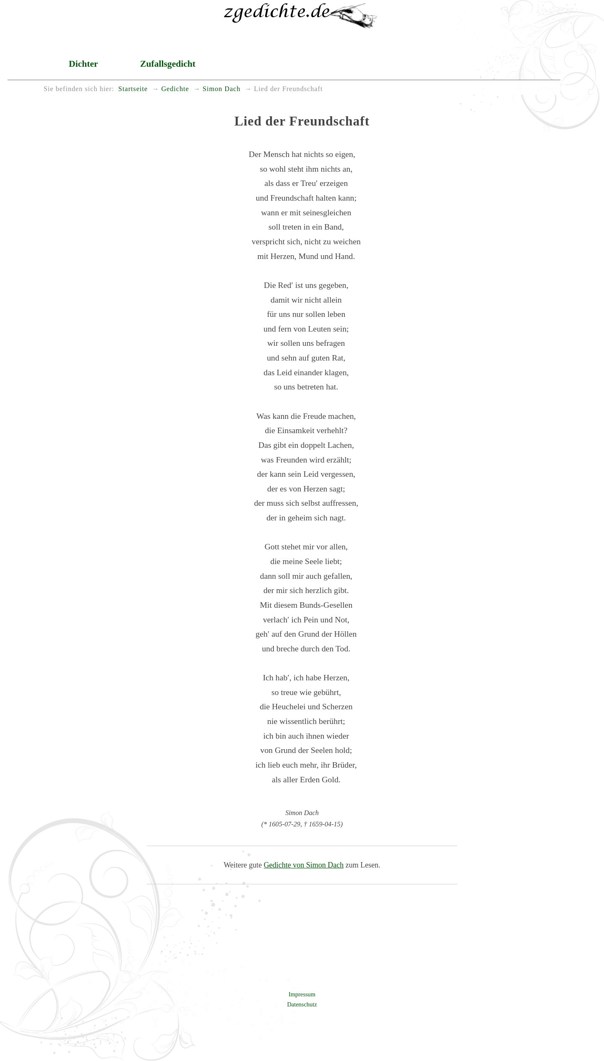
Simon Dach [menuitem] (221, 89)
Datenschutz (302, 1004)
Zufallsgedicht (167, 64)
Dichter (83, 64)
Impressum (302, 994)
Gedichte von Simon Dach (304, 865)
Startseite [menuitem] (133, 89)
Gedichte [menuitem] (175, 89)
